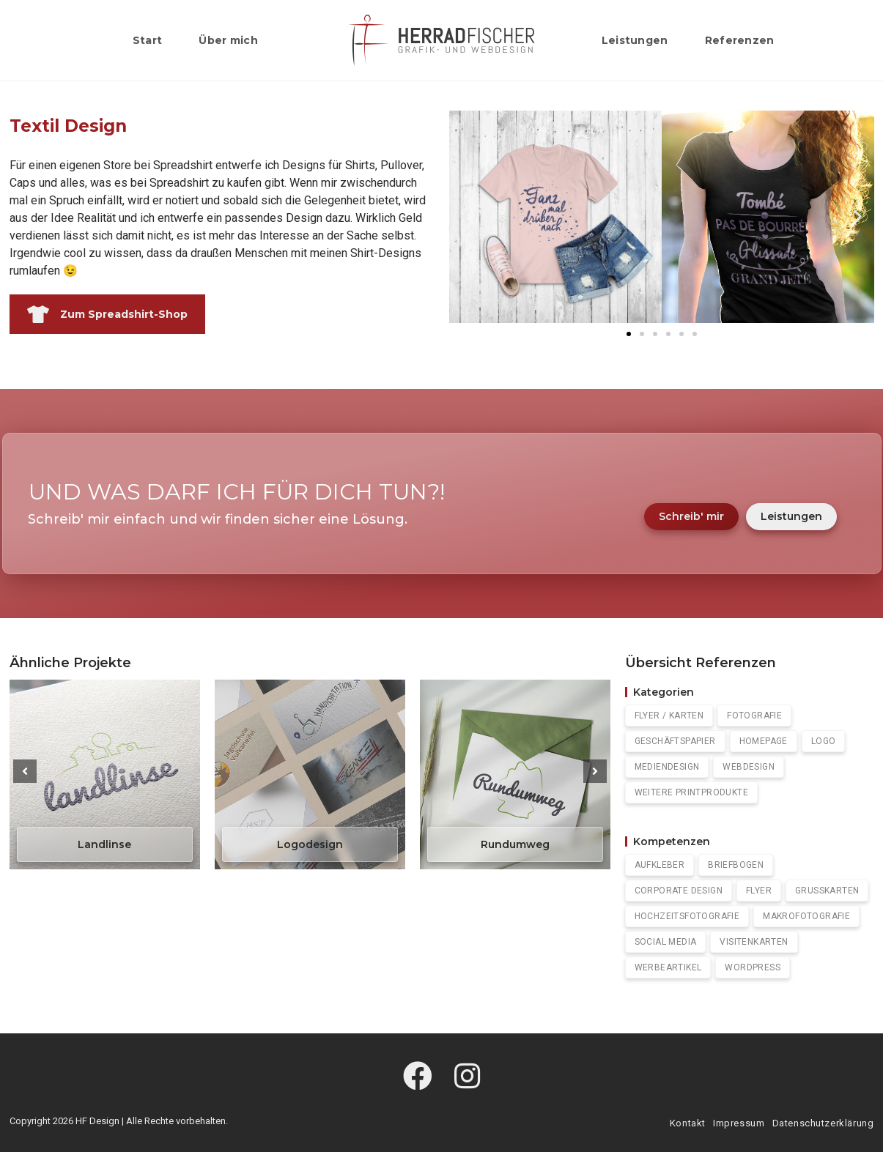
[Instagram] (467, 1077)
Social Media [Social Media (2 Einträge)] (666, 942)
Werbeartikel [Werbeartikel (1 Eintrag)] (668, 967)
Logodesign (310, 844)
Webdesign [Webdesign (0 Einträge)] (749, 767)
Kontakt (688, 1123)
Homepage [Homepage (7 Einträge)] (763, 741)
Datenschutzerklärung (823, 1123)
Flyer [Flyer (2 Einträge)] (759, 890)
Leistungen (791, 516)
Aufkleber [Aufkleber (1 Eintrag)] (660, 865)
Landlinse (104, 844)
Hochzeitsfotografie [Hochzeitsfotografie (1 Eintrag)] (687, 916)
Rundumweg (515, 844)
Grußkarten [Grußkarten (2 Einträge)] (827, 890)
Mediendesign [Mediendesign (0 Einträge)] (667, 767)
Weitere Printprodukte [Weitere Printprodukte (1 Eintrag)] (691, 792)
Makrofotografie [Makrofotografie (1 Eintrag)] (806, 916)
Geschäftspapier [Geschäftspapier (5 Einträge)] (675, 741)
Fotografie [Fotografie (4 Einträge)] (754, 715)
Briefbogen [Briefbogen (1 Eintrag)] (736, 865)
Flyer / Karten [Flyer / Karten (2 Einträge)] (669, 715)
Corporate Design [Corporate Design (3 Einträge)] (679, 890)
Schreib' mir (691, 516)
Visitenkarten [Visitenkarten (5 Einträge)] (754, 942)
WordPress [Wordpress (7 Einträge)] (752, 967)
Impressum (738, 1123)
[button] (466, 216)
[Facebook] (417, 1077)
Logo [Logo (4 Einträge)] (823, 741)
